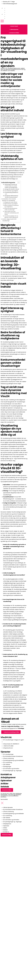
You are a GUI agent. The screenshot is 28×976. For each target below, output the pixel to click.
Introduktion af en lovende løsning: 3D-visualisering (9, 199)
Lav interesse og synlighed (11, 190)
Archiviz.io (3, 797)
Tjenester (5, 751)
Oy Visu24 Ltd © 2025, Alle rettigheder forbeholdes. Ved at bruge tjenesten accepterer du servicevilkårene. (11, 795)
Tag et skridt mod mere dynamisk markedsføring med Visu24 (11, 213)
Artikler (4, 783)
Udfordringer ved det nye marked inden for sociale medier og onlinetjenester (11, 186)
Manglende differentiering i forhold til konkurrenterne (11, 196)
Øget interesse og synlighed (10, 203)
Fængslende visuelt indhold (10, 202)
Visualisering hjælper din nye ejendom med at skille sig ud (11, 216)
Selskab (5, 786)
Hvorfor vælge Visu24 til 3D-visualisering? (9, 219)
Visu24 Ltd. (6, 737)
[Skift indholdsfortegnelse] (18, 182)
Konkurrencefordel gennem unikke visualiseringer (10, 209)
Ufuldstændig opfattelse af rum (11, 193)
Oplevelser (6, 780)
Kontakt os (6, 774)
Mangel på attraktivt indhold (12, 189)
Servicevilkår (4, 799)
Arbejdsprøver (8, 777)
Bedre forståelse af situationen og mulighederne (11, 206)
